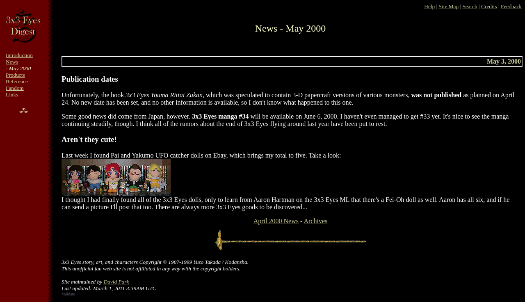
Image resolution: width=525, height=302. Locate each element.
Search (469, 6)
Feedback (511, 6)
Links (12, 95)
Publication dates (90, 79)
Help (429, 6)
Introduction (19, 55)
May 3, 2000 (504, 61)
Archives (315, 220)
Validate (68, 294)
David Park (116, 282)
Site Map (449, 6)
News (12, 62)
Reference (17, 81)
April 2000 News (276, 220)
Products (15, 75)
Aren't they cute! (89, 139)
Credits (489, 6)
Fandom (15, 88)
